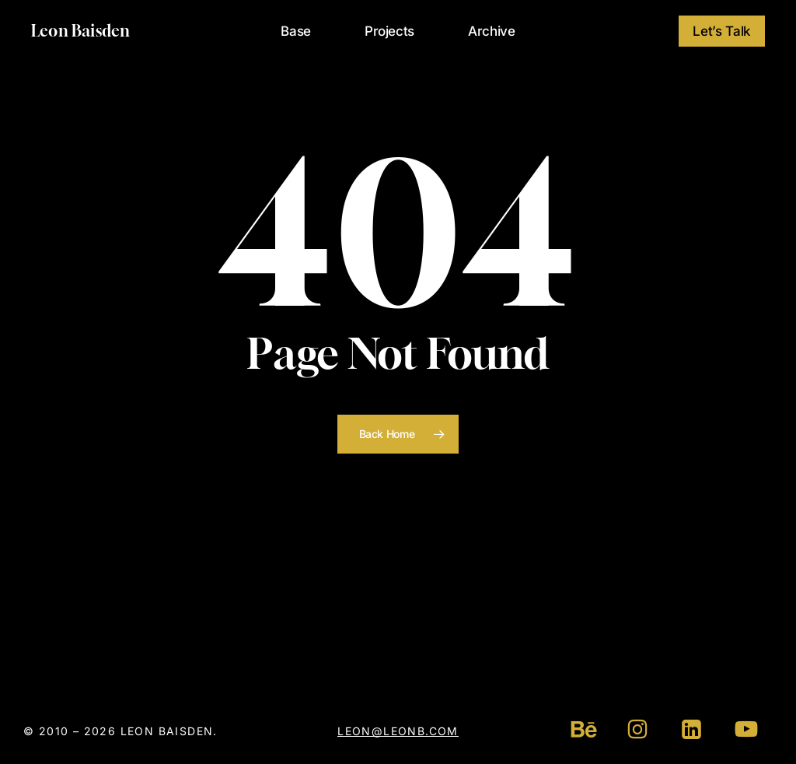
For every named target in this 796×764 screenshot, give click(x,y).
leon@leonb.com (398, 731)
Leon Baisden (80, 31)
